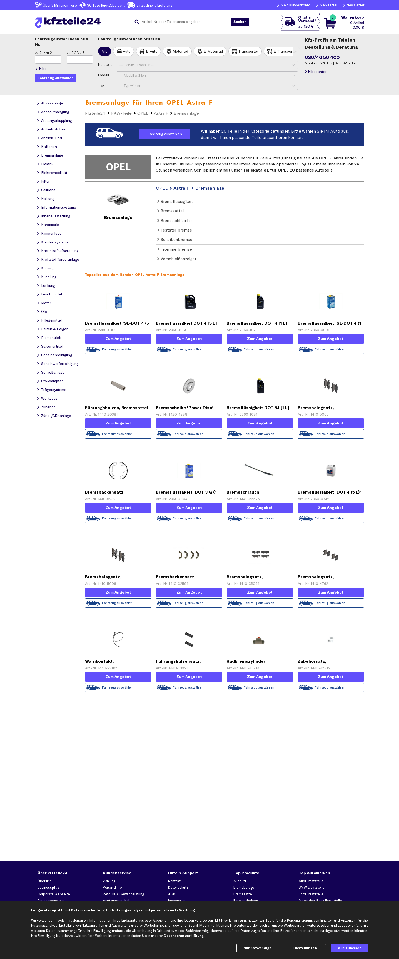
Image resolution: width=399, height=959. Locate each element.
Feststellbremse (174, 230)
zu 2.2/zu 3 (75, 53)
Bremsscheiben (245, 900)
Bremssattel (170, 210)
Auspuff (239, 881)
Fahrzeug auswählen (164, 134)
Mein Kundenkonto (295, 5)
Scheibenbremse (174, 239)
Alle (105, 51)
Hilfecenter (317, 71)
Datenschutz (178, 887)
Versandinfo (112, 887)
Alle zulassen (349, 948)
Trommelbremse (174, 249)
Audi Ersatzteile (311, 881)
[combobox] (183, 22)
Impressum (177, 900)
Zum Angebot (118, 338)
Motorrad (180, 51)
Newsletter (355, 5)
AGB (171, 894)
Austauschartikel (116, 900)
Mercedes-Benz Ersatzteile (320, 900)
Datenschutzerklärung (184, 935)
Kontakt (174, 881)
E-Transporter (285, 51)
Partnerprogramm (51, 900)
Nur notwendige (257, 948)
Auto (127, 51)
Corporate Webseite (54, 894)
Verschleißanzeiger (176, 258)
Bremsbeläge (243, 887)
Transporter (248, 51)
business (48, 887)
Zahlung (109, 881)
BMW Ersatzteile (312, 887)
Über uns (45, 881)
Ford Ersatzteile (311, 894)
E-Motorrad (213, 51)
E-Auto (151, 51)
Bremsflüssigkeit (175, 201)
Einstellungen (305, 948)
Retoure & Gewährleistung (123, 894)
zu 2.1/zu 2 (43, 53)
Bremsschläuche (174, 220)
